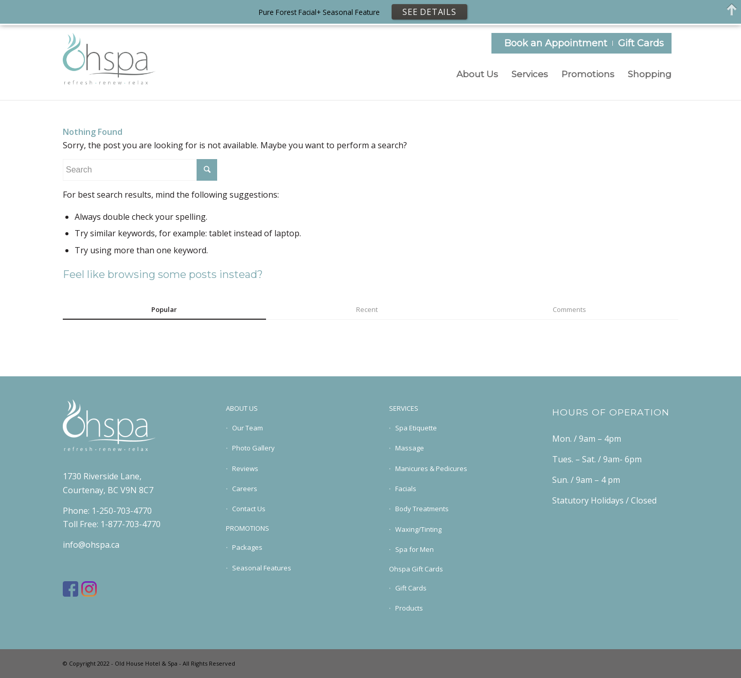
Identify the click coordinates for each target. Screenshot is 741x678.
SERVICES (403, 408)
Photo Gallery (253, 448)
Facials (405, 488)
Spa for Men (414, 549)
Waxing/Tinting (418, 529)
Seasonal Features (261, 567)
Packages (247, 547)
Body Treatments (422, 508)
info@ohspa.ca (91, 544)
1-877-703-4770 (130, 524)
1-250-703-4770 (122, 510)
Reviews (245, 468)
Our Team (247, 427)
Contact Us (249, 508)
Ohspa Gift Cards (416, 568)
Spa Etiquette (416, 427)
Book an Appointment (555, 43)
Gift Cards (641, 43)
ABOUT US (242, 408)
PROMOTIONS (247, 528)
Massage (409, 448)
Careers (244, 488)
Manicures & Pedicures (431, 468)
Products (409, 608)
